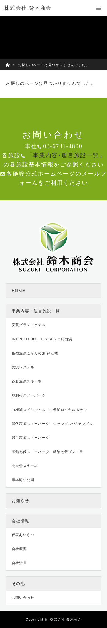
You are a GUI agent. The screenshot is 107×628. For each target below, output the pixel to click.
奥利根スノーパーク (29, 395)
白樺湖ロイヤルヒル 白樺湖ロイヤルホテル (49, 410)
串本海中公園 (23, 480)
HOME (18, 290)
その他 (18, 583)
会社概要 (19, 549)
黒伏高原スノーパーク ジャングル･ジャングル (52, 424)
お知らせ (20, 500)
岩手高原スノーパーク (30, 438)
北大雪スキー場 (25, 466)
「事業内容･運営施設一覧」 (66, 155)
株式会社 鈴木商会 (65, 619)
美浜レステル (23, 367)
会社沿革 (19, 563)
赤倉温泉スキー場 (27, 381)
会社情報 (20, 521)
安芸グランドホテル (29, 325)
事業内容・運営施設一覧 (36, 311)
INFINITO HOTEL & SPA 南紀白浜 (42, 339)
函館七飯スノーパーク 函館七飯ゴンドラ (47, 452)
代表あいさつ (23, 535)
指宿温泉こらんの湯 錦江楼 (35, 353)
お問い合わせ (23, 598)
